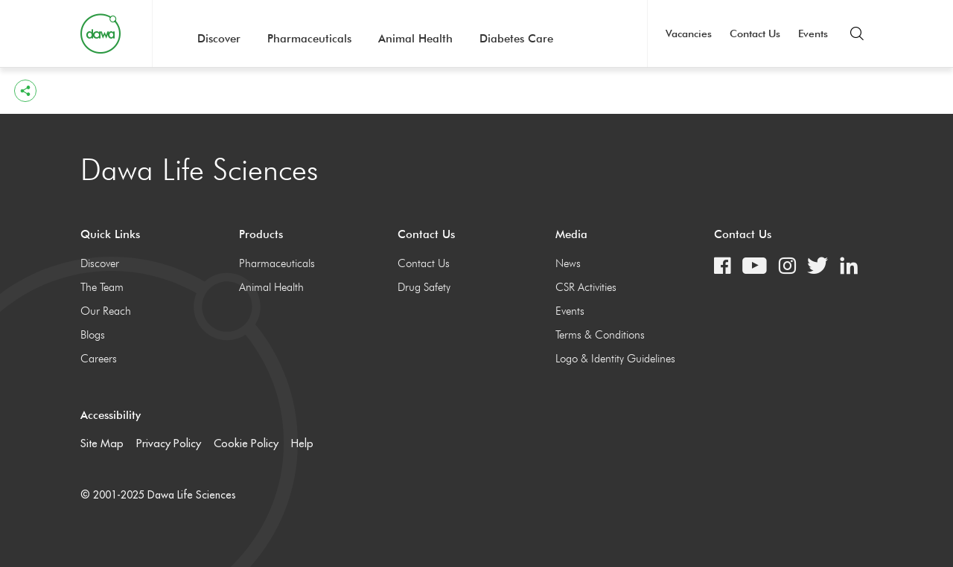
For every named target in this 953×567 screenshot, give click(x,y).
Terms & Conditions (600, 335)
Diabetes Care (516, 38)
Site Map (102, 443)
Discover (218, 38)
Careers (98, 358)
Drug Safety (424, 287)
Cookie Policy (246, 443)
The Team (102, 287)
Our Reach (105, 311)
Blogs (92, 335)
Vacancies (689, 33)
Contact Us (755, 33)
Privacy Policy (168, 443)
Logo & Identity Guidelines (615, 358)
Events (813, 33)
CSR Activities (585, 287)
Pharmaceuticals (309, 38)
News (568, 263)
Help (302, 443)
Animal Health (415, 38)
